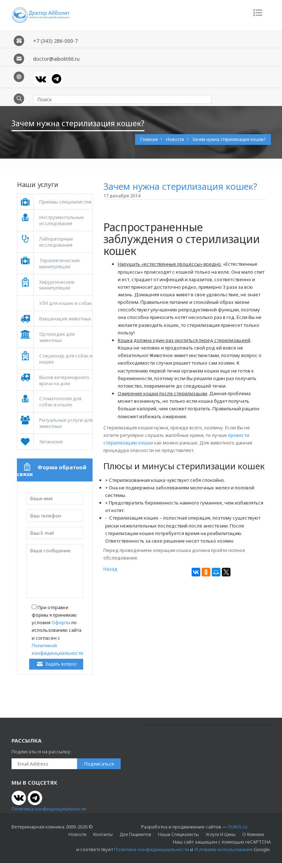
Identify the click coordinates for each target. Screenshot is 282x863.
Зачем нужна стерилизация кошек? (228, 139)
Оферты (61, 622)
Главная (149, 139)
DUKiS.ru (237, 826)
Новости (175, 139)
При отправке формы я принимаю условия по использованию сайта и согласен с (57, 630)
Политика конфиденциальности (49, 808)
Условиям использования (223, 849)
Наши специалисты (178, 834)
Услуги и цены (221, 834)
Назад (110, 569)
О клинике (253, 834)
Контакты (103, 834)
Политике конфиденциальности (151, 849)
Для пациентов (135, 834)
